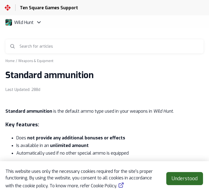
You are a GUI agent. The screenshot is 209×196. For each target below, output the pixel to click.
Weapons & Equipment (35, 61)
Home (10, 61)
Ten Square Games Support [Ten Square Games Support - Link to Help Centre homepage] (49, 8)
